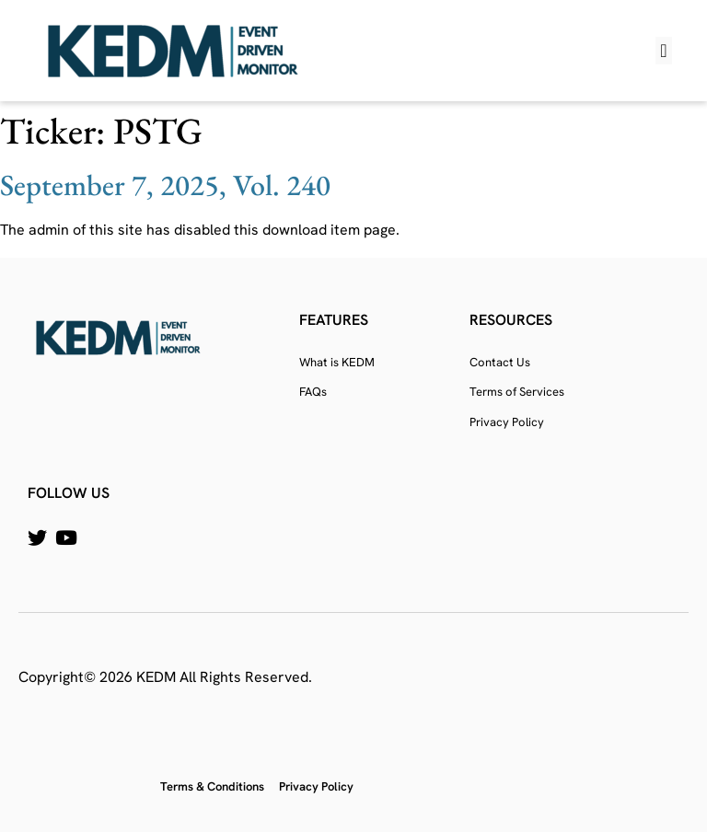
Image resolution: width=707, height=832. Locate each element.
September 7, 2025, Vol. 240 (165, 185)
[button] (663, 50)
